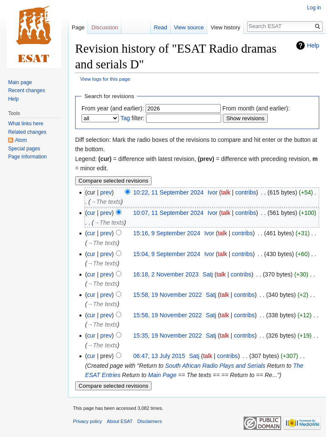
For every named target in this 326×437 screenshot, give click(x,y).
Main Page (162, 375)
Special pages (24, 149)
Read (160, 27)
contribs (245, 192)
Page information (27, 157)
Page (78, 27)
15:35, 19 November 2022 (167, 335)
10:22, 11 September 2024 (168, 192)
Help (313, 45)
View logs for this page (105, 79)
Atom (21, 140)
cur (91, 212)
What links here (25, 124)
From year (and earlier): (113, 108)
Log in (314, 8)
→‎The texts (105, 201)
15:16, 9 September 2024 (166, 233)
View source (189, 27)
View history (225, 27)
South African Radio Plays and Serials (215, 365)
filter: (133, 118)
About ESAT (120, 421)
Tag (125, 118)
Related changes (27, 132)
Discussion (104, 27)
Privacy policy (87, 421)
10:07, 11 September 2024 (168, 212)
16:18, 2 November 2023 (166, 274)
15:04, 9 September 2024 (166, 254)
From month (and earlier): (256, 108)
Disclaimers (150, 421)
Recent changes (26, 90)
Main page (20, 82)
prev (106, 192)
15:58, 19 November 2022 (167, 294)
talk (225, 192)
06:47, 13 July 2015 (159, 355)
